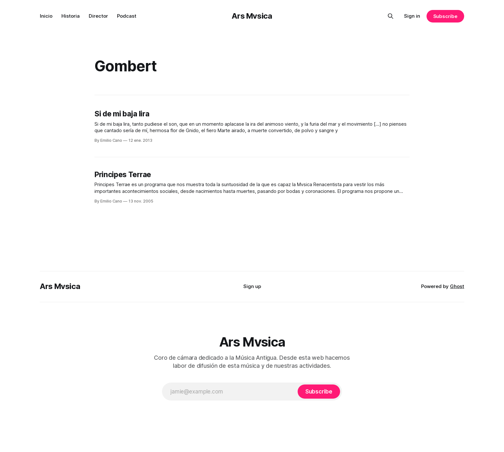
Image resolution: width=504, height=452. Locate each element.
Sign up (252, 286)
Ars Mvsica (252, 16)
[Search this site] (390, 16)
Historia (70, 16)
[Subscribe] (319, 391)
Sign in (412, 16)
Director (98, 16)
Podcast (126, 16)
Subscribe (445, 16)
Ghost (457, 286)
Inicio (46, 16)
